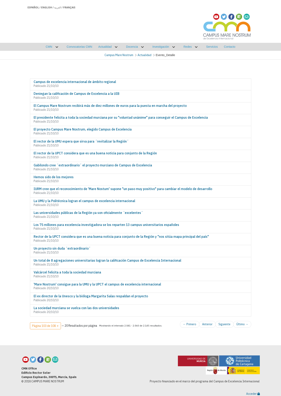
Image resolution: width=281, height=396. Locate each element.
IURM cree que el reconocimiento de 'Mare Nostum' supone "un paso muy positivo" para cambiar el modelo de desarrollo (123, 189)
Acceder (253, 394)
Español (33, 7)
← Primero (189, 324)
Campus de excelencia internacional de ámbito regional (75, 82)
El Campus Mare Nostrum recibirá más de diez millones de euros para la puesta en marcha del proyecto (110, 106)
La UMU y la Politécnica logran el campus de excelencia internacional (84, 201)
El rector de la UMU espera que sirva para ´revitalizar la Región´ (81, 141)
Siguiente (224, 324)
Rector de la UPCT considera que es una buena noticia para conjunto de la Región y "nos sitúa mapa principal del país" (121, 237)
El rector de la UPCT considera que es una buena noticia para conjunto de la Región (95, 153)
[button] (45, 325)
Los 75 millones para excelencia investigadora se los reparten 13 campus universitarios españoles (106, 225)
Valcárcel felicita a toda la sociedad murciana (67, 272)
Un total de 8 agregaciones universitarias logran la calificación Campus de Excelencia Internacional (107, 260)
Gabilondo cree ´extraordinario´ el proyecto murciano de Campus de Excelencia (93, 165)
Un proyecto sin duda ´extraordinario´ (62, 248)
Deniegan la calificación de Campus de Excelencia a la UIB (76, 94)
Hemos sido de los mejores (54, 177)
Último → (242, 324)
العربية (57, 7)
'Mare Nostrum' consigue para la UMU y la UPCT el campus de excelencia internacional (97, 284)
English (46, 7)
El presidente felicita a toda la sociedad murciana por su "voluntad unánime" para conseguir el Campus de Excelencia (121, 117)
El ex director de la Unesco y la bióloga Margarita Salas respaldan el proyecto (91, 296)
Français (69, 7)
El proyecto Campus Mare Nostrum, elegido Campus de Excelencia (83, 129)
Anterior (207, 324)
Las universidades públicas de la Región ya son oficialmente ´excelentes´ (88, 213)
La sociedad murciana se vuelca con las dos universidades (76, 308)
